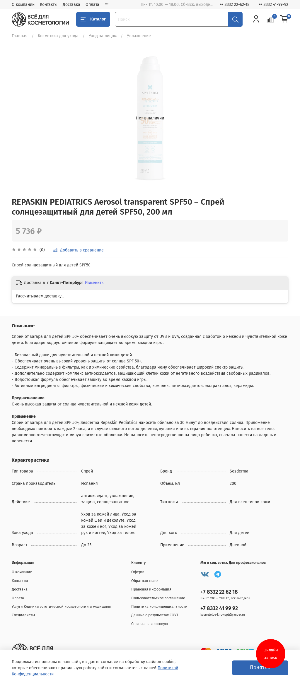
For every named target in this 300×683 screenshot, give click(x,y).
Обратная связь (144, 580)
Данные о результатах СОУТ (154, 615)
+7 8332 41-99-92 (273, 4)
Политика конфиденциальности (159, 606)
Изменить (94, 282)
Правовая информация (151, 589)
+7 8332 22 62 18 (219, 592)
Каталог (93, 19)
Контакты (48, 4)
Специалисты (23, 615)
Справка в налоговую (149, 624)
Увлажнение (139, 35)
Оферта (137, 572)
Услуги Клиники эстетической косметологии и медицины (61, 606)
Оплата (92, 4)
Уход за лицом (103, 35)
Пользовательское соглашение (158, 598)
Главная (20, 35)
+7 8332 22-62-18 (235, 4)
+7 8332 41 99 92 (219, 608)
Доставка (71, 4)
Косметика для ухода (58, 35)
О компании (23, 4)
